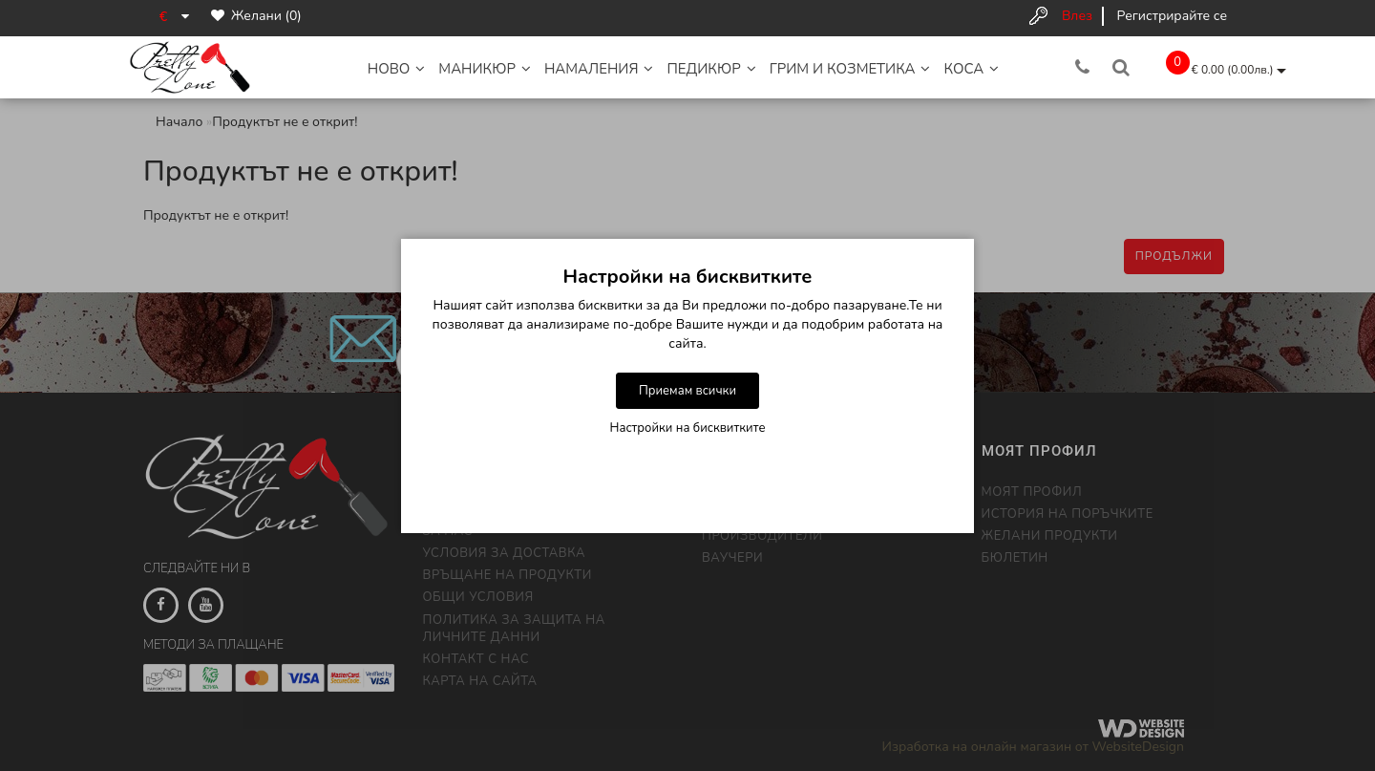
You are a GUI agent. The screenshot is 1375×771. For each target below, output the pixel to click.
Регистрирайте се (1172, 16)
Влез (1077, 16)
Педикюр (710, 68)
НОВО (397, 68)
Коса (971, 68)
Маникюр (484, 68)
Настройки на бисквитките (688, 428)
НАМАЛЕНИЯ (599, 68)
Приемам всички (687, 390)
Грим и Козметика (850, 68)
